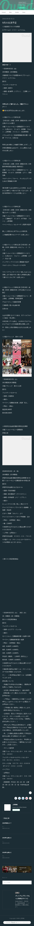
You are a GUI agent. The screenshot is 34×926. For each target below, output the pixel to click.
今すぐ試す (22, 7)
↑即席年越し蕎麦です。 (8, 841)
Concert (4, 12)
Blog (10, 12)
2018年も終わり (7, 852)
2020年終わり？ (7, 823)
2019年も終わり (7, 838)
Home (23, 12)
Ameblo (17, 12)
